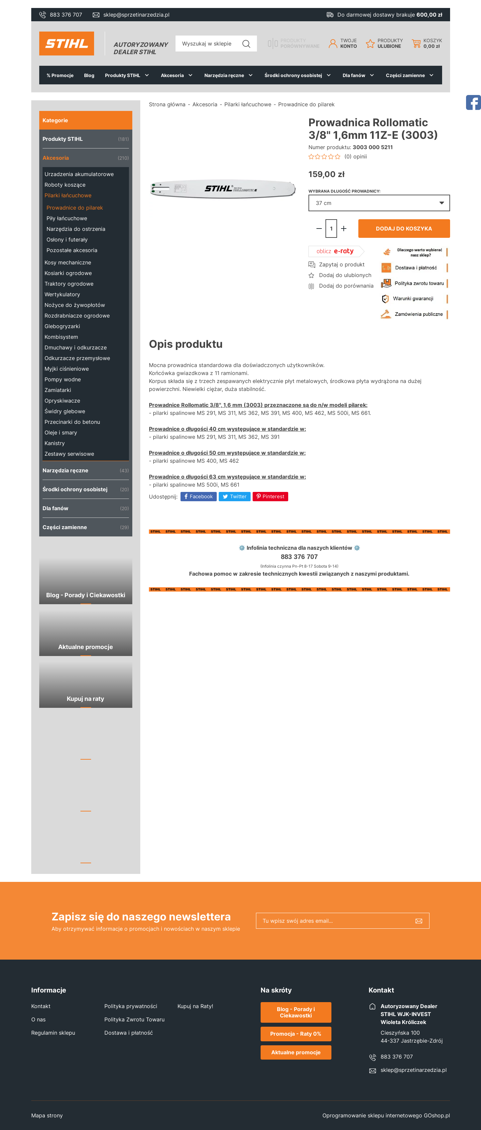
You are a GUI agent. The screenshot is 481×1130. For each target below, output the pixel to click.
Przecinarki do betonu (72, 422)
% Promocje (60, 75)
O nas (38, 1019)
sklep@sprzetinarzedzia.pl (136, 14)
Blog (89, 75)
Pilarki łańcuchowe (68, 195)
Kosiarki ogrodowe (68, 273)
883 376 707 (66, 14)
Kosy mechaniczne (68, 262)
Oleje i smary (61, 432)
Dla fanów (354, 75)
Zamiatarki (58, 390)
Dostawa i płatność (128, 1032)
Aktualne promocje (296, 1052)
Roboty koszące (65, 184)
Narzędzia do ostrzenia (76, 229)
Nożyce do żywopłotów (75, 305)
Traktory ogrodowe (69, 283)
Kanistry (55, 443)
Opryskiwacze (62, 400)
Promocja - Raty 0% (295, 1033)
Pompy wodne (63, 379)
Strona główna (167, 104)
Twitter (238, 496)
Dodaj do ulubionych (345, 275)
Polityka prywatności (130, 1006)
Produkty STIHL (122, 75)
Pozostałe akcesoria (72, 250)
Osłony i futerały (67, 239)
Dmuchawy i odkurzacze (76, 347)
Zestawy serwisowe (69, 453)
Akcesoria (172, 75)
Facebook (201, 496)
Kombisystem (61, 336)
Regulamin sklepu (53, 1032)
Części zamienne (405, 75)
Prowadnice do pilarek (75, 207)
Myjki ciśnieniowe (67, 368)
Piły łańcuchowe (67, 218)
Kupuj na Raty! (195, 1006)
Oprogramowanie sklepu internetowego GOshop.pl (386, 1115)
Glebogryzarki (62, 326)
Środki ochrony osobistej (293, 75)
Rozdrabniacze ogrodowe (77, 315)
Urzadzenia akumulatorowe (79, 174)
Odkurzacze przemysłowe (77, 358)
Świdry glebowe (65, 411)
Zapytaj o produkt (342, 264)
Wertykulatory (62, 294)
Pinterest (273, 496)
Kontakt (41, 1006)
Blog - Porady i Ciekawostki (296, 1012)
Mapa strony (47, 1115)
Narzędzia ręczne (224, 75)
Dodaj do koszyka (404, 228)
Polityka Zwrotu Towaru (134, 1019)
